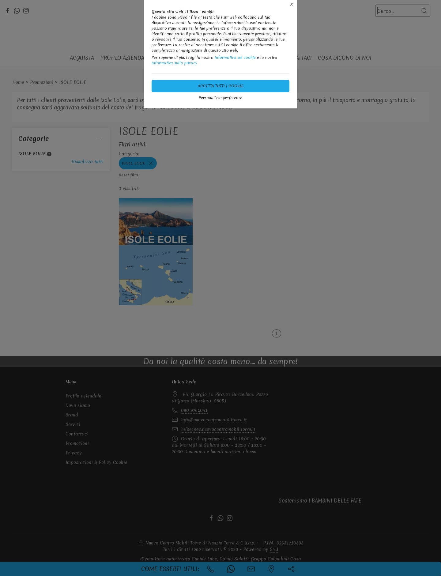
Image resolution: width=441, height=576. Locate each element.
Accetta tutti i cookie (220, 85)
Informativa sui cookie (235, 57)
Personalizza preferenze (220, 97)
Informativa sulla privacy (174, 63)
